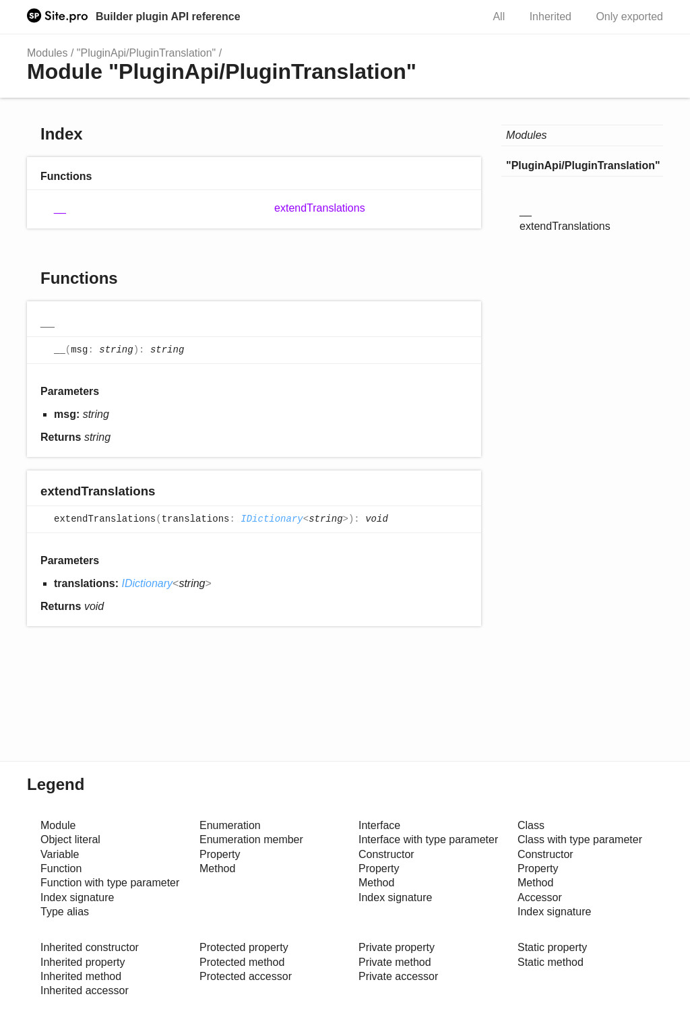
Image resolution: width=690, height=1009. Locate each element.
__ (60, 208)
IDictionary (272, 519)
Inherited (550, 16)
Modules (47, 53)
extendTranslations (319, 208)
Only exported (629, 16)
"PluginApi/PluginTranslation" (146, 53)
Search (457, 16)
